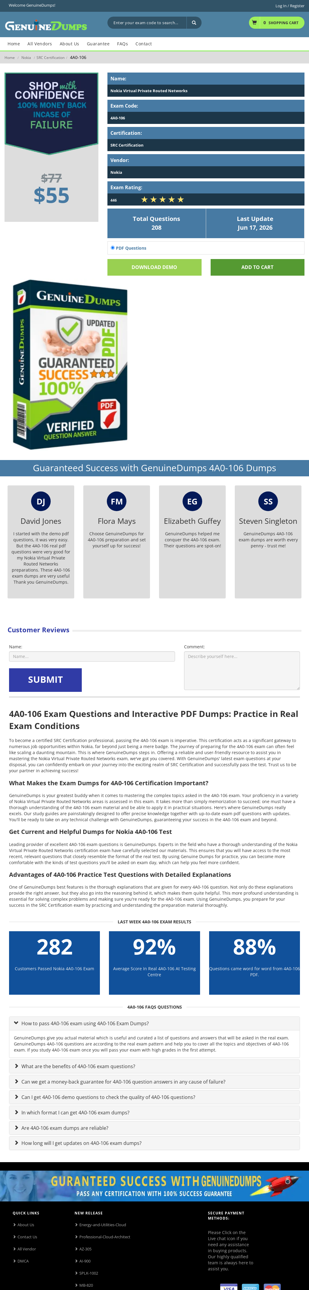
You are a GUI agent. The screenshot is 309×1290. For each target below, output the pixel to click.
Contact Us (27, 1237)
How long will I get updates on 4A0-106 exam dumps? (81, 1143)
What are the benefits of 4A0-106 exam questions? (77, 1066)
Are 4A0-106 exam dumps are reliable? (64, 1128)
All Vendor (27, 1249)
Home (10, 57)
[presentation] (129, 680)
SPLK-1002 (88, 1273)
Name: (15, 647)
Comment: (194, 647)
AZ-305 (85, 1249)
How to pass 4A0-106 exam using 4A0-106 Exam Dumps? (84, 1023)
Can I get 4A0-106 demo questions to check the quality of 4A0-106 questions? (107, 1097)
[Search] (194, 23)
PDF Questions (128, 248)
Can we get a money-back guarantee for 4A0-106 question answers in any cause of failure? (122, 1081)
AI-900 (85, 1261)
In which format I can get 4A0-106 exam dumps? (74, 1112)
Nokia (26, 57)
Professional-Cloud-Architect (104, 1237)
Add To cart (257, 267)
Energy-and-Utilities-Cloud (102, 1224)
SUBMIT (45, 679)
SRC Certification (51, 57)
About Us (26, 1224)
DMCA (23, 1261)
